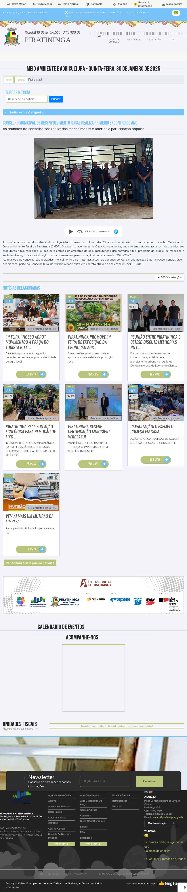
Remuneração (119, 801)
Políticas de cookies (157, 851)
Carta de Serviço (57, 818)
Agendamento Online (59, 795)
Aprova (52, 801)
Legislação (86, 838)
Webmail (116, 807)
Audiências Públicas (59, 807)
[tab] (99, 36)
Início (9, 79)
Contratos (85, 816)
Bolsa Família (55, 812)
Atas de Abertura (89, 795)
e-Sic (82, 832)
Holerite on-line (121, 795)
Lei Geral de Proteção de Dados (164, 859)
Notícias (20, 79)
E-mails (84, 827)
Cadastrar (149, 781)
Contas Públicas (56, 829)
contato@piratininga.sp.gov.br (168, 817)
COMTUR (53, 823)
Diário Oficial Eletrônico (92, 821)
